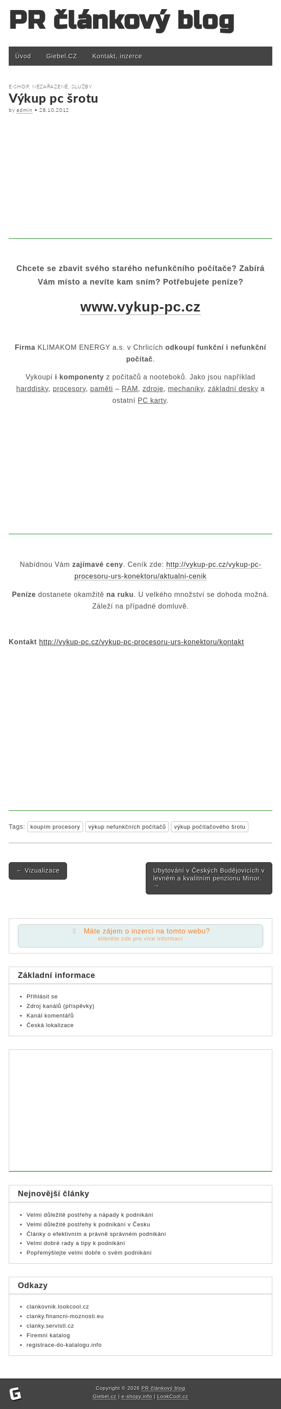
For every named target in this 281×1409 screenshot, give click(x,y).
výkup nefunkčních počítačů (127, 826)
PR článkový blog (121, 21)
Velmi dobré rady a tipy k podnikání (76, 1243)
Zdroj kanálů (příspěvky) (60, 1006)
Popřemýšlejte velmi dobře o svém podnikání (89, 1252)
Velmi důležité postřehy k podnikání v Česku (88, 1224)
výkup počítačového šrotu (209, 826)
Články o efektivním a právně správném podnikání (96, 1234)
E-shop (19, 86)
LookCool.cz (172, 1396)
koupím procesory (55, 826)
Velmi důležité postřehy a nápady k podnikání (90, 1215)
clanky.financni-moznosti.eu (65, 1316)
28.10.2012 (54, 110)
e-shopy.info (136, 1396)
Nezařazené (50, 86)
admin (25, 110)
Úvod (23, 56)
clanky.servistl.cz (50, 1325)
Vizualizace (38, 870)
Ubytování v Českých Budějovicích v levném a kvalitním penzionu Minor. (208, 878)
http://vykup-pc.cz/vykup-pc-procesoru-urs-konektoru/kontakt (141, 642)
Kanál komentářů (50, 1015)
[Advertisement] (140, 178)
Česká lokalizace (50, 1025)
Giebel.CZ (61, 56)
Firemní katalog (48, 1335)
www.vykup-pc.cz (140, 307)
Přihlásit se (42, 996)
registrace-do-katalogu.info (64, 1345)
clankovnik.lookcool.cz (58, 1306)
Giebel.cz (104, 1396)
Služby (81, 86)
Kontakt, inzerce (117, 56)
